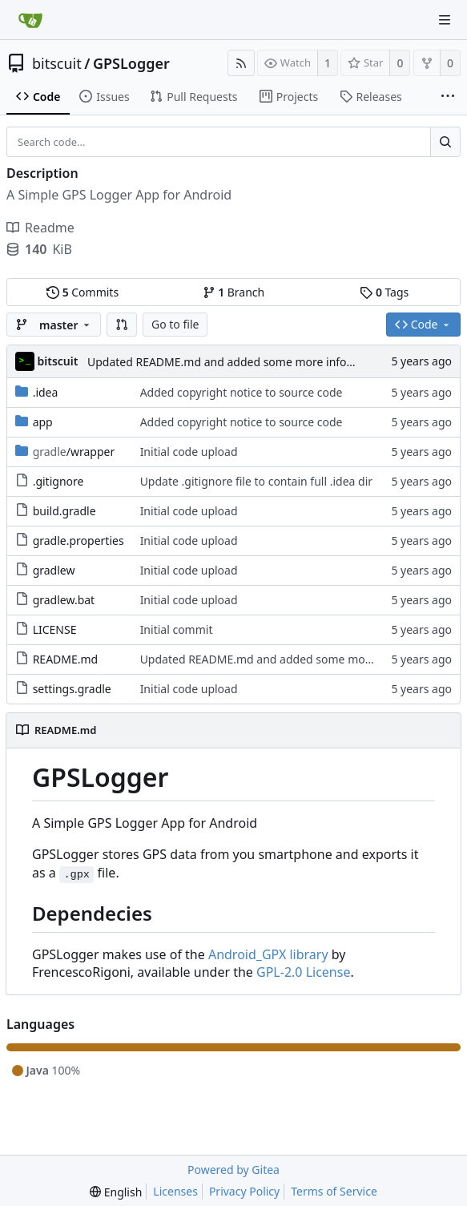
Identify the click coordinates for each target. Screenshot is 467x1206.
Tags (384, 292)
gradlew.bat (64, 599)
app (43, 422)
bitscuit (57, 63)
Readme (40, 228)
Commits (82, 292)
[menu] (116, 1192)
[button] (122, 325)
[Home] (30, 20)
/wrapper (74, 451)
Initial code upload (189, 451)
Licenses (175, 1191)
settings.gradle (72, 688)
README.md (66, 659)
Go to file (175, 324)
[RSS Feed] (241, 63)
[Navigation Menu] (444, 20)
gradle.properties (78, 540)
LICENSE (55, 629)
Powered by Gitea (233, 1169)
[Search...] (445, 142)
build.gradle (64, 510)
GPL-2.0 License (303, 972)
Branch (234, 292)
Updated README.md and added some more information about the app (276, 361)
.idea (45, 392)
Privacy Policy (244, 1191)
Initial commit (176, 629)
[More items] (448, 97)
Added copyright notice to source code (241, 392)
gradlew (54, 570)
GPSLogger (131, 63)
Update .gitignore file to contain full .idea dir (256, 481)
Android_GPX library (268, 954)
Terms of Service (334, 1191)
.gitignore (58, 481)
